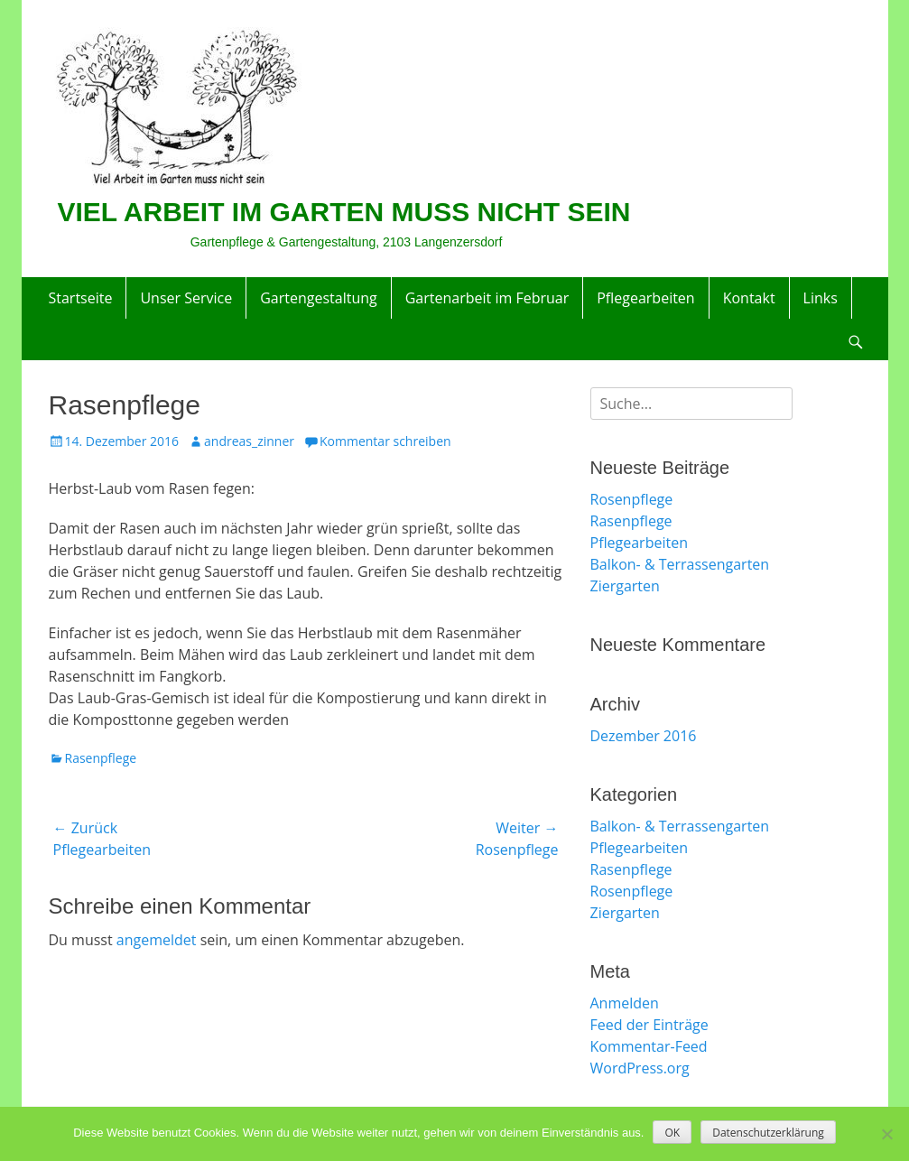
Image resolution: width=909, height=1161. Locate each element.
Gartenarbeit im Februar (487, 298)
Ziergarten (625, 586)
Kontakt (749, 298)
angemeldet (156, 940)
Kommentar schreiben (385, 441)
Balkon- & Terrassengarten (680, 564)
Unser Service (186, 298)
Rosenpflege (631, 499)
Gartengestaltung (318, 298)
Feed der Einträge (649, 1025)
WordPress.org (640, 1068)
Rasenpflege (101, 757)
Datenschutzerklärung (768, 1132)
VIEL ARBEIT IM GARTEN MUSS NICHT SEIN (344, 212)
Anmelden (624, 1003)
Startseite (81, 298)
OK (672, 1132)
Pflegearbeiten (645, 298)
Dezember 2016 (643, 736)
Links (820, 298)
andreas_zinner (249, 441)
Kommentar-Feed (649, 1046)
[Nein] (886, 1134)
